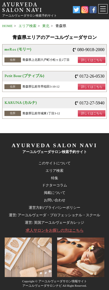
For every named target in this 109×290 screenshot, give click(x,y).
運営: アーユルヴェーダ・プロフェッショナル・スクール (54, 215)
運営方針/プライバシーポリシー (54, 207)
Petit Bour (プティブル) (24, 75)
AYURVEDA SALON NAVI (22, 7)
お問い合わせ (54, 200)
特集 (54, 178)
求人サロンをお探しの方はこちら (55, 230)
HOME (7, 26)
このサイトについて (54, 163)
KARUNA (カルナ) (20, 102)
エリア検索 (27, 26)
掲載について (54, 193)
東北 (45, 26)
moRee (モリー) (17, 49)
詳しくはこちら (91, 60)
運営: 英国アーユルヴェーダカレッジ (54, 222)
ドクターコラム (54, 185)
